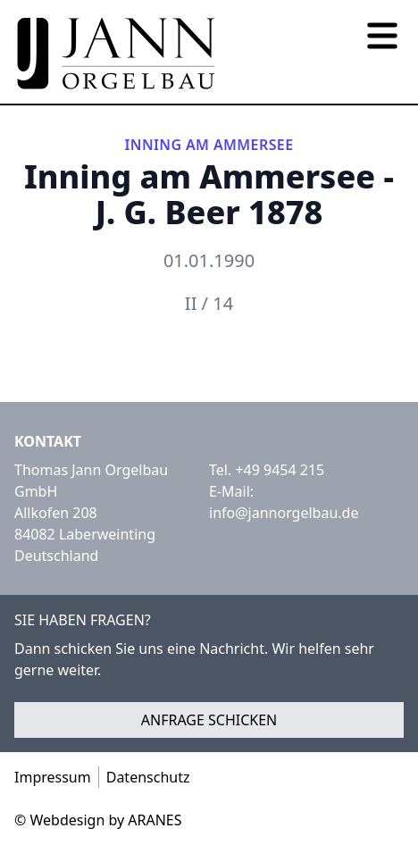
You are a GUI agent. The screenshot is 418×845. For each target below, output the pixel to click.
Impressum (52, 777)
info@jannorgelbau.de (283, 513)
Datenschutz (148, 777)
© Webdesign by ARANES (98, 820)
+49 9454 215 (279, 470)
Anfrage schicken (209, 720)
